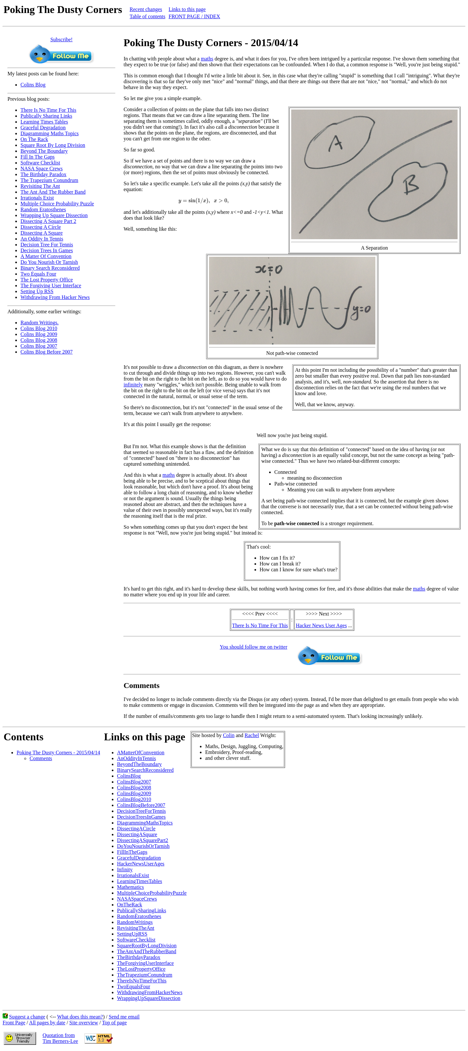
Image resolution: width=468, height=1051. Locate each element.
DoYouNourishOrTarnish (143, 846)
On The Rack (34, 139)
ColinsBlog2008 (134, 787)
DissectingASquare (137, 834)
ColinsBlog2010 (134, 799)
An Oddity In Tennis (41, 238)
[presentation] (203, 201)
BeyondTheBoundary (139, 764)
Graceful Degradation (43, 127)
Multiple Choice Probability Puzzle (57, 203)
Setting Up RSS (36, 291)
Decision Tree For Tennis (46, 244)
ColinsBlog (129, 776)
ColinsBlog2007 (134, 782)
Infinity (125, 869)
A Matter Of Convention (46, 256)
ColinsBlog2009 (134, 793)
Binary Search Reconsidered (50, 268)
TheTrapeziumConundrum (144, 975)
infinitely (133, 384)
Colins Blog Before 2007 (46, 352)
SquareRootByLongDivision (146, 945)
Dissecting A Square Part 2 (48, 221)
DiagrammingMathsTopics (145, 822)
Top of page (114, 1022)
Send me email (124, 1016)
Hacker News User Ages (321, 625)
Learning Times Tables (44, 121)
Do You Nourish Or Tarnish (49, 262)
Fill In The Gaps (37, 157)
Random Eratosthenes (43, 209)
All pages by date (47, 1022)
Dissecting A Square (41, 233)
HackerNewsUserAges (140, 863)
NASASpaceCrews (137, 899)
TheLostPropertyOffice (141, 969)
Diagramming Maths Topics (49, 133)
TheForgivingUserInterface (145, 963)
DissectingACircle (136, 828)
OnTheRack (129, 904)
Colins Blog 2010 (38, 328)
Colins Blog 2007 (38, 346)
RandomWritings (135, 922)
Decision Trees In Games (46, 250)
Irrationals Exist (37, 198)
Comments (41, 758)
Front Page (14, 1022)
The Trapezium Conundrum (49, 180)
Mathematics (130, 887)
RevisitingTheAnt (135, 928)
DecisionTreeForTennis (141, 811)
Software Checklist (40, 162)
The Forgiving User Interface (50, 285)
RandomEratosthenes (139, 916)
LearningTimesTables (139, 881)
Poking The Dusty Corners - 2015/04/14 (58, 752)
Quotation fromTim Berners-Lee (60, 1038)
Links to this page (187, 9)
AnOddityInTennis (136, 758)
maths (207, 58)
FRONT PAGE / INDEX (194, 16)
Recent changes (146, 9)
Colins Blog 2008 (38, 340)
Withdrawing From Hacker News (55, 297)
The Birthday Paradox (43, 174)
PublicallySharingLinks (141, 910)
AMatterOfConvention (140, 752)
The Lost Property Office (46, 279)
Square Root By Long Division (52, 145)
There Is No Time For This (48, 110)
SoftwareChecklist (136, 939)
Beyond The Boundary (44, 151)
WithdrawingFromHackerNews (149, 992)
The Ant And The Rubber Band (52, 192)
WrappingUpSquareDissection (148, 998)
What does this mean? (80, 1016)
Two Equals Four (38, 274)
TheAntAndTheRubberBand (146, 951)
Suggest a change (27, 1016)
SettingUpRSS (132, 934)
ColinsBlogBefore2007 (141, 805)
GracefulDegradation (139, 858)
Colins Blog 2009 (38, 334)
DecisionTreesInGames (141, 817)
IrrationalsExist (133, 875)
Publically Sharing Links (46, 116)
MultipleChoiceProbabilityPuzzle (152, 893)
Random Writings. (39, 322)
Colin (229, 735)
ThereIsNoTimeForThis (141, 980)
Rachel (252, 735)
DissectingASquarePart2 (142, 840)
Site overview (83, 1022)
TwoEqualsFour (133, 986)
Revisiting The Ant (40, 186)
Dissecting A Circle (40, 227)
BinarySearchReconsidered (145, 770)
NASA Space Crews (41, 168)
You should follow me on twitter (253, 647)
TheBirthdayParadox (138, 957)
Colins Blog (33, 84)
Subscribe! (61, 39)
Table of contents (147, 16)
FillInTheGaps (132, 852)
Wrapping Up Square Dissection (54, 215)
